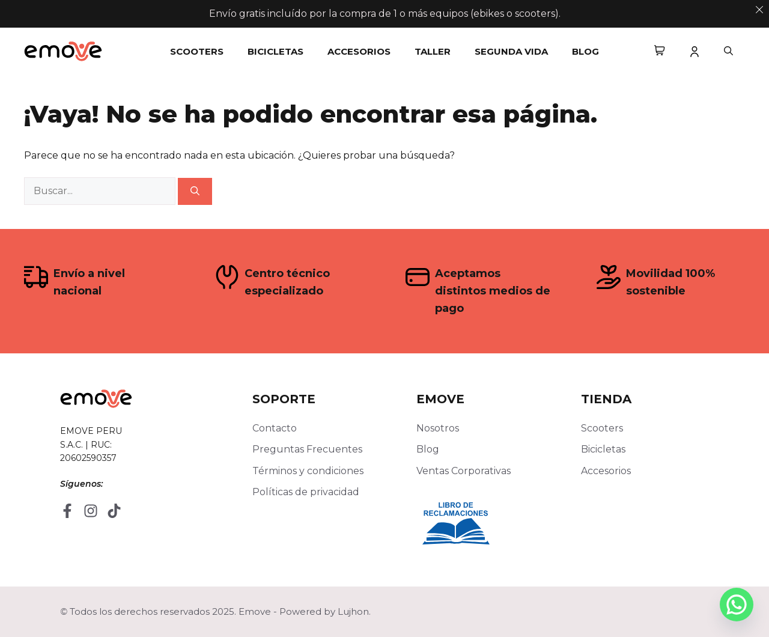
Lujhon (353, 611)
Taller (433, 51)
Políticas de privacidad (305, 492)
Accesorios (359, 51)
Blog (585, 51)
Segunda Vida (511, 51)
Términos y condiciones (307, 471)
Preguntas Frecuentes (307, 449)
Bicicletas (275, 51)
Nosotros (437, 428)
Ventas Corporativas (463, 471)
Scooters (196, 51)
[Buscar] (195, 191)
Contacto (274, 428)
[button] (728, 52)
